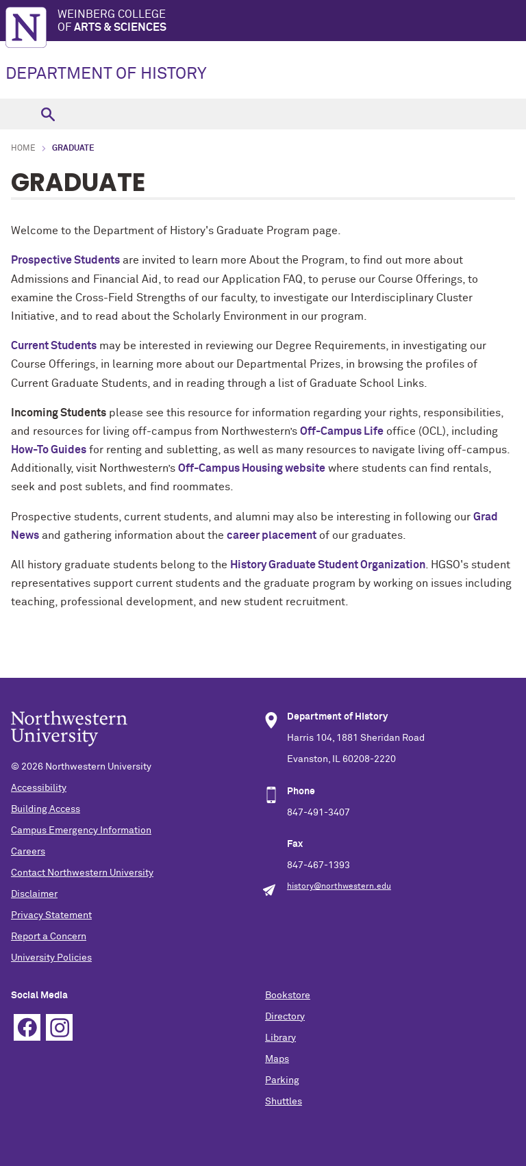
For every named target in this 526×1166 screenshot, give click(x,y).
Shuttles (283, 1101)
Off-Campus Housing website (251, 468)
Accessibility (38, 788)
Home (23, 148)
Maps (277, 1059)
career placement (271, 535)
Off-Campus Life (342, 431)
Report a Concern (48, 936)
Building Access (45, 809)
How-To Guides (48, 449)
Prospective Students (65, 260)
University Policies (51, 958)
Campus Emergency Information (81, 830)
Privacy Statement (51, 915)
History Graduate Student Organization (327, 564)
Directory (285, 1017)
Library (280, 1038)
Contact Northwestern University (82, 873)
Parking (282, 1080)
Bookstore (287, 995)
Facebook (27, 1027)
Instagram (59, 1027)
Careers (28, 852)
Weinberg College (292, 21)
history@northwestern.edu (339, 887)
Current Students (54, 345)
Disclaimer (34, 894)
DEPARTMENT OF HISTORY (106, 74)
